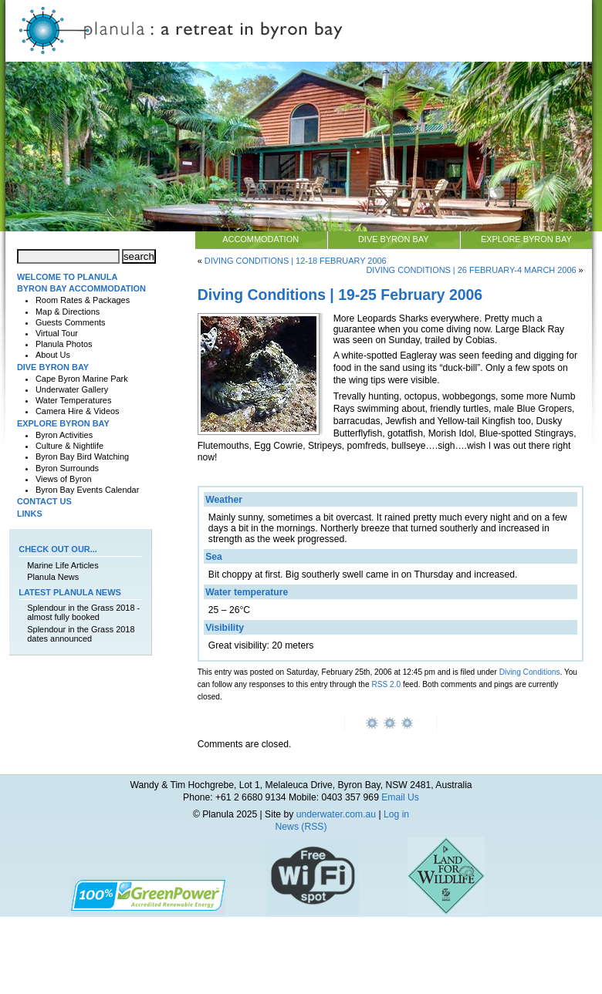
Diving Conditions (529, 672)
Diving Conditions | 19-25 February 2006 (340, 294)
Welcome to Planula (67, 276)
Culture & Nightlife (69, 445)
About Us (53, 354)
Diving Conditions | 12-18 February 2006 (296, 260)
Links (29, 513)
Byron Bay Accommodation (81, 288)
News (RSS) (301, 826)
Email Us (400, 797)
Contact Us (44, 501)
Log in (396, 814)
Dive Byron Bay (393, 239)
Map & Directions (68, 311)
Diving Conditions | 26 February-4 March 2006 (471, 270)
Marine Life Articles (62, 565)
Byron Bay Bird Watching (82, 456)
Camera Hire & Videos (78, 411)
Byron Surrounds (67, 468)
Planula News (53, 576)
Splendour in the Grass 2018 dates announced (80, 634)
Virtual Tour (57, 333)
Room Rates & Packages (83, 300)
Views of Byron (64, 479)
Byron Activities (64, 435)
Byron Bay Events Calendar (87, 489)
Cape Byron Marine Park (82, 378)
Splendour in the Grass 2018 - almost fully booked (83, 612)
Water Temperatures (73, 400)
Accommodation (260, 239)
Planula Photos (64, 344)
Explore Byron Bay (526, 239)
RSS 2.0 (386, 684)
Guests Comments (71, 322)
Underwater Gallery (72, 389)
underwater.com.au (336, 814)
